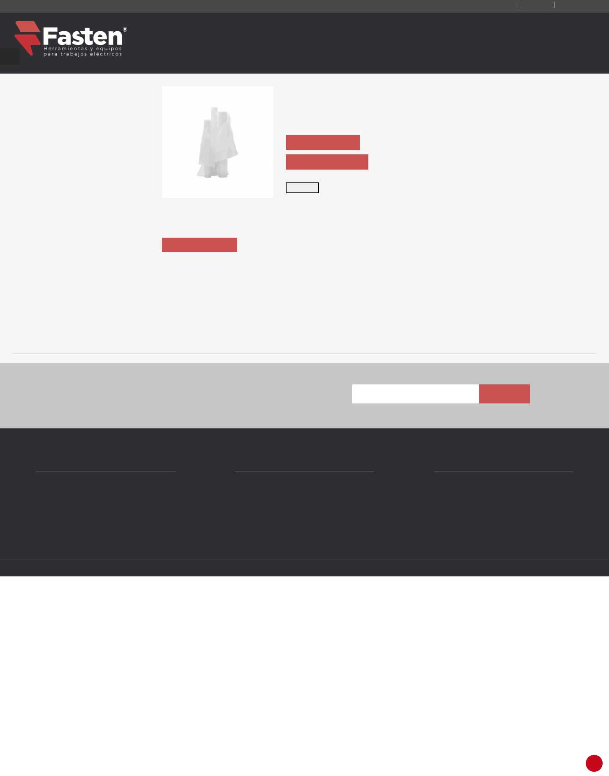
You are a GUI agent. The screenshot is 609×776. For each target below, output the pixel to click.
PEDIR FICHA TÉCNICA (330, 162)
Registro (526, 5)
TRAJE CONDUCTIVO (70, 533)
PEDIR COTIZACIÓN (326, 143)
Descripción (201, 288)
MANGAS (189, 533)
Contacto (480, 5)
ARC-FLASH (308, 533)
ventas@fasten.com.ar (279, 720)
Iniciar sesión (573, 5)
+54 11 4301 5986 (270, 707)
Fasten (94, 764)
